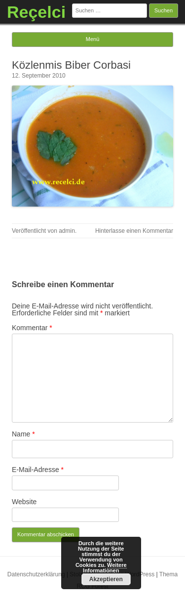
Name (23, 434)
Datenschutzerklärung (36, 574)
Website (24, 502)
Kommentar (32, 328)
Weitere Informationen (105, 567)
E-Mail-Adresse (38, 470)
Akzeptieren (106, 579)
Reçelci (36, 11)
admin (67, 230)
